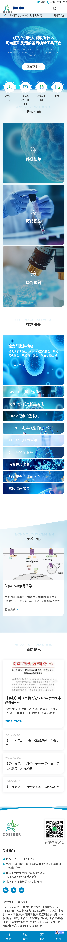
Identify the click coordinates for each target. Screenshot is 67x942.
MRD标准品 (10, 925)
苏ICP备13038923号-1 (34, 910)
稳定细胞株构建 (48, 914)
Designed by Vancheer (30, 925)
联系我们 (23, 902)
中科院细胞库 (30, 914)
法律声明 (8, 902)
